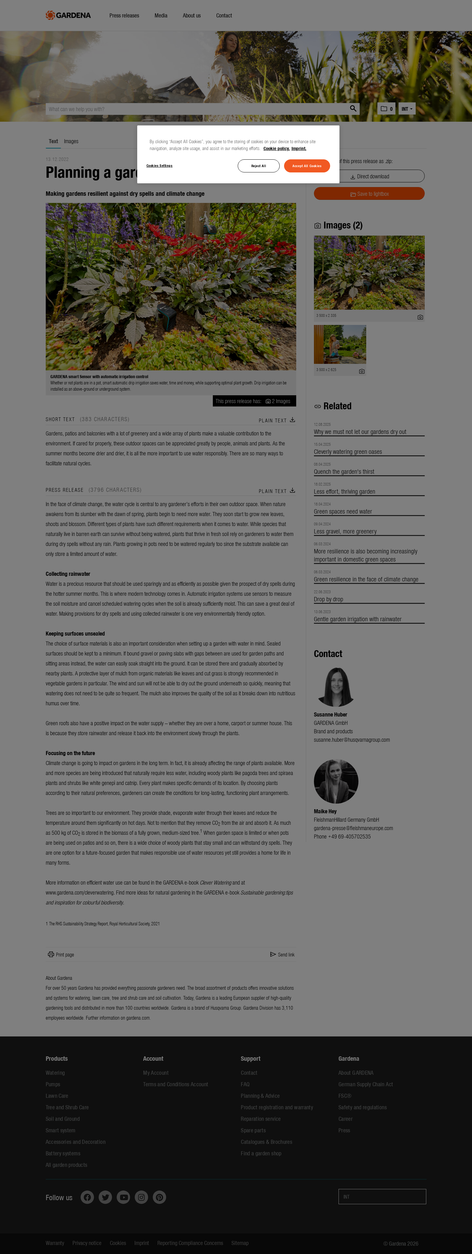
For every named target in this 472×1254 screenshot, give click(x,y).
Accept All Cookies (306, 165)
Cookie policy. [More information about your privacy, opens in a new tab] (277, 148)
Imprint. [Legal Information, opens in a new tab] (299, 148)
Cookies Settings (160, 165)
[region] (238, 154)
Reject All (258, 165)
